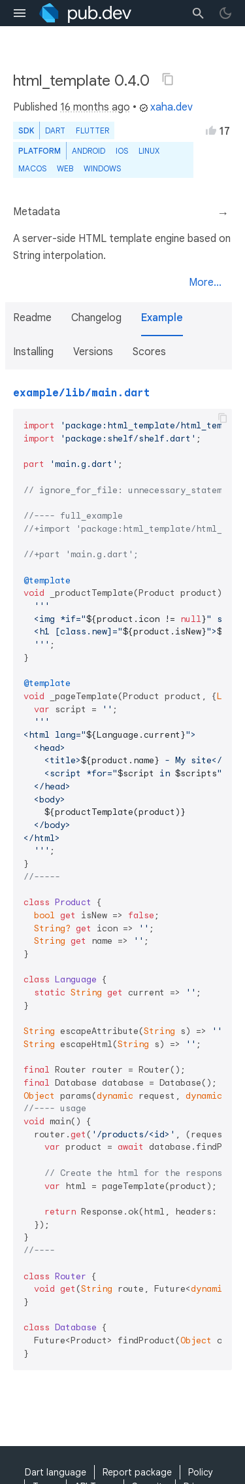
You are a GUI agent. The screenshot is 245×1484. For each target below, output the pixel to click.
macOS (32, 168)
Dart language (55, 1472)
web (65, 168)
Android (88, 151)
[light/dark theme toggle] (225, 13)
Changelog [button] (96, 317)
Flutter (92, 130)
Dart (55, 130)
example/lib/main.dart (81, 393)
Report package (137, 1472)
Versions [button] (93, 351)
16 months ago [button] (95, 107)
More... (205, 282)
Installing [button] (33, 351)
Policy (200, 1472)
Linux (149, 151)
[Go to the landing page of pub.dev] (85, 13)
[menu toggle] (19, 13)
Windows (102, 168)
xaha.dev (166, 107)
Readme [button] (32, 317)
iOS (122, 151)
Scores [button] (149, 351)
